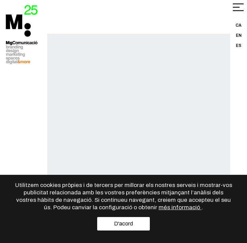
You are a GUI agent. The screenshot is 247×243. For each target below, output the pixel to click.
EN (239, 35)
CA (239, 25)
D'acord (123, 223)
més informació (180, 207)
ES (238, 45)
